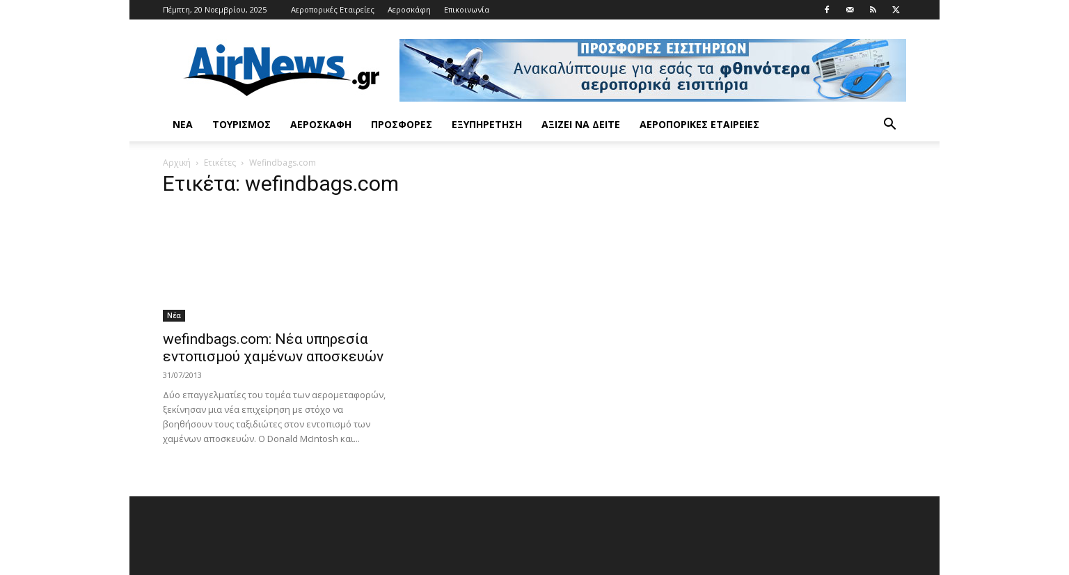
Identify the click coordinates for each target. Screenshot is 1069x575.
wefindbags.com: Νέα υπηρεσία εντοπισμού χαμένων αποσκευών (273, 348)
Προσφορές (401, 124)
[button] (889, 125)
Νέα (183, 124)
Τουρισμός (241, 124)
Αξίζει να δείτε (580, 124)
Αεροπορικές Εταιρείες (332, 9)
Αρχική (177, 162)
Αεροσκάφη (409, 9)
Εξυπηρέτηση (487, 124)
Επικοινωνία (466, 9)
